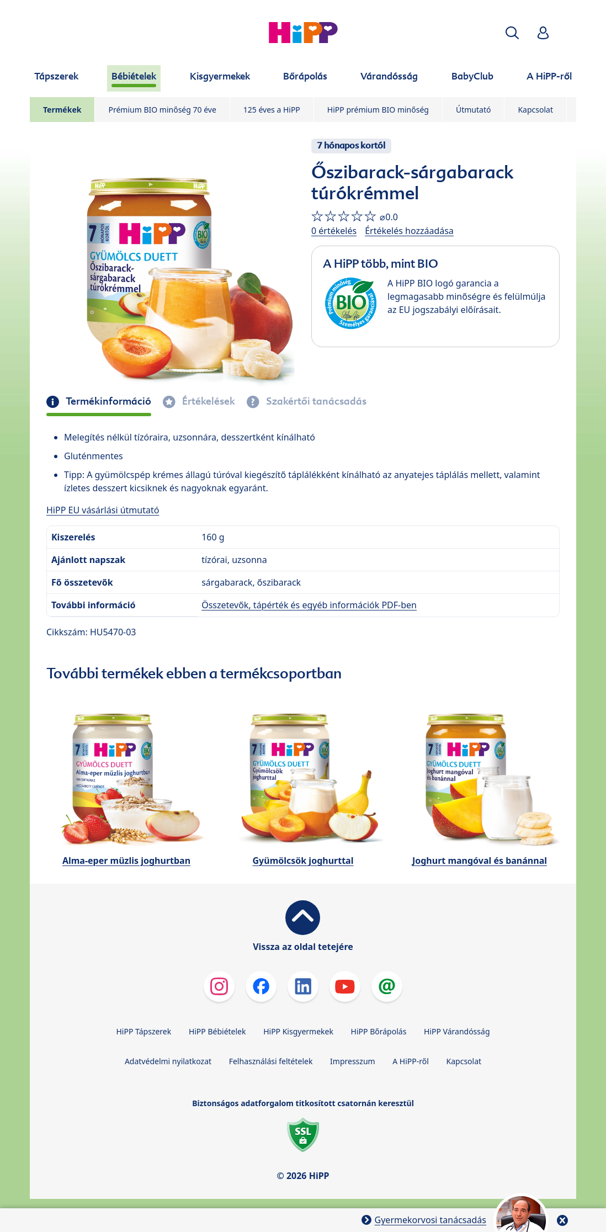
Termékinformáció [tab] (107, 401)
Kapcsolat (535, 109)
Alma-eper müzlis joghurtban (126, 860)
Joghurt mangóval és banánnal (479, 860)
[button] (512, 33)
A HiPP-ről (410, 1061)
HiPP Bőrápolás (379, 1031)
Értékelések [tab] (207, 401)
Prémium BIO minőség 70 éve (162, 109)
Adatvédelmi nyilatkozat (168, 1061)
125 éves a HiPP (271, 109)
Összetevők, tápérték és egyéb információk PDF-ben (309, 605)
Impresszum (352, 1061)
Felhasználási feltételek (271, 1061)
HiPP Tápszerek (143, 1031)
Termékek (62, 109)
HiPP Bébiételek (217, 1031)
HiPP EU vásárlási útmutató (102, 510)
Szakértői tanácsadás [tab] (315, 401)
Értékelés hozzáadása (409, 231)
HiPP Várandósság (457, 1031)
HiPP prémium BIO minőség (378, 109)
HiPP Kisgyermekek (298, 1031)
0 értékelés (334, 231)
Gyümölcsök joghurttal (303, 860)
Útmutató (473, 109)
